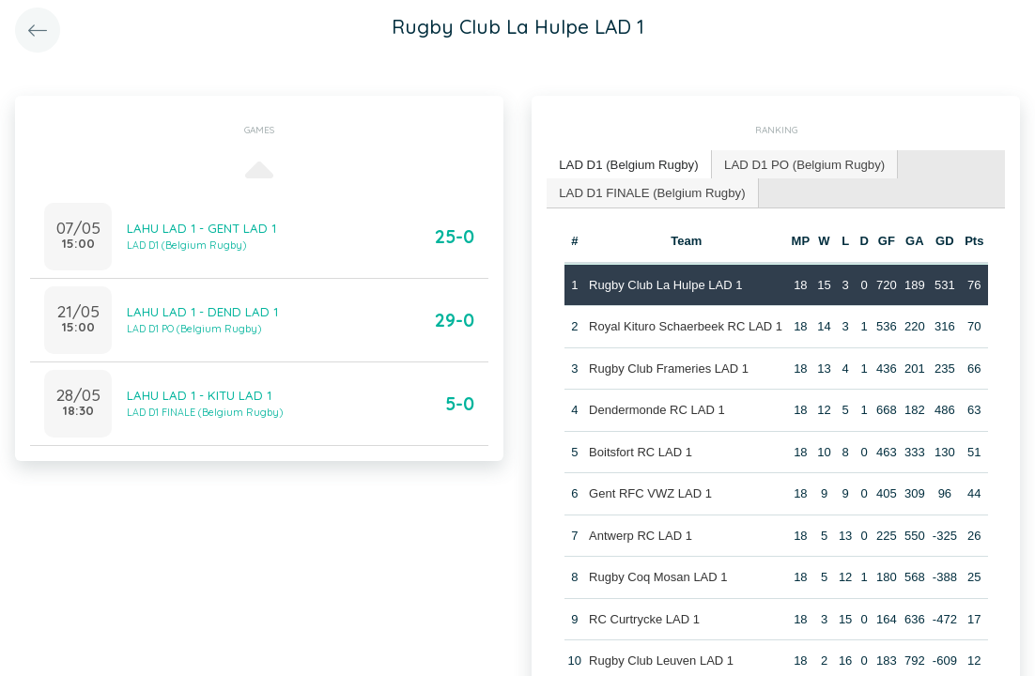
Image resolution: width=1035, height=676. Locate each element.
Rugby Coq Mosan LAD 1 (658, 576)
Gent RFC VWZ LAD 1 (650, 492)
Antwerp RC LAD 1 (640, 534)
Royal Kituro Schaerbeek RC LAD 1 (685, 325)
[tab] (628, 164)
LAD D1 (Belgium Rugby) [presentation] (627, 164)
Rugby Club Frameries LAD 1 (669, 367)
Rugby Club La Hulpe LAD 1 (665, 283)
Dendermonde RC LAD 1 (657, 409)
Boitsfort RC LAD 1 (640, 450)
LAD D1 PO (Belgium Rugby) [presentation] (800, 164)
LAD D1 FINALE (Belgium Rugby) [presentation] (650, 191)
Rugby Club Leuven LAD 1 (661, 660)
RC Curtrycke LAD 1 (644, 617)
